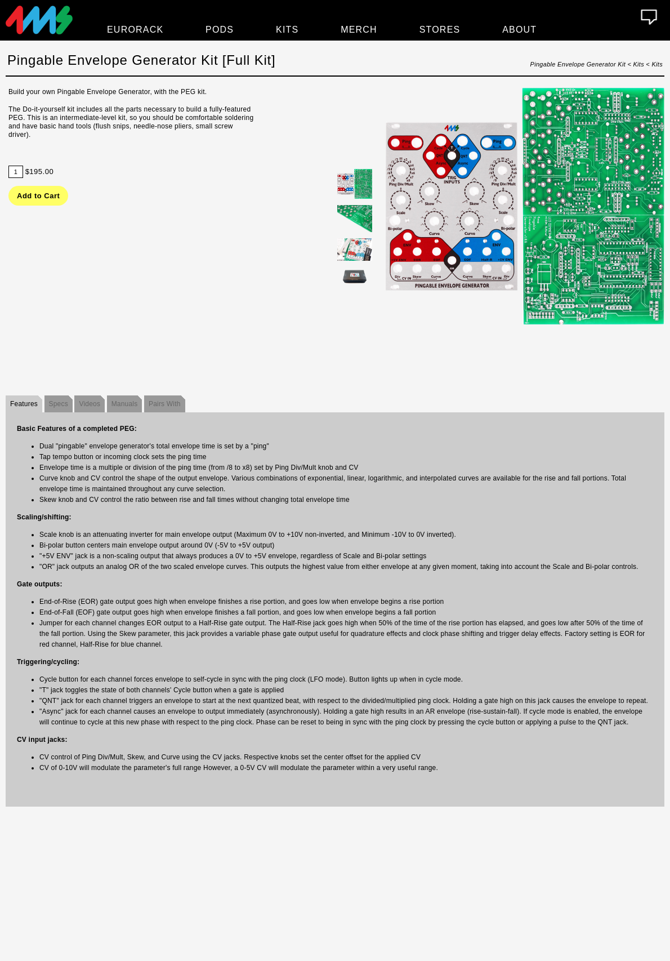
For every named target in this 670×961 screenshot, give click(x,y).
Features (24, 404)
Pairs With (165, 404)
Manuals (124, 404)
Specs (58, 404)
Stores (440, 29)
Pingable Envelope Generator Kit (578, 64)
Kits (287, 29)
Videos (89, 404)
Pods (220, 29)
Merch (359, 29)
